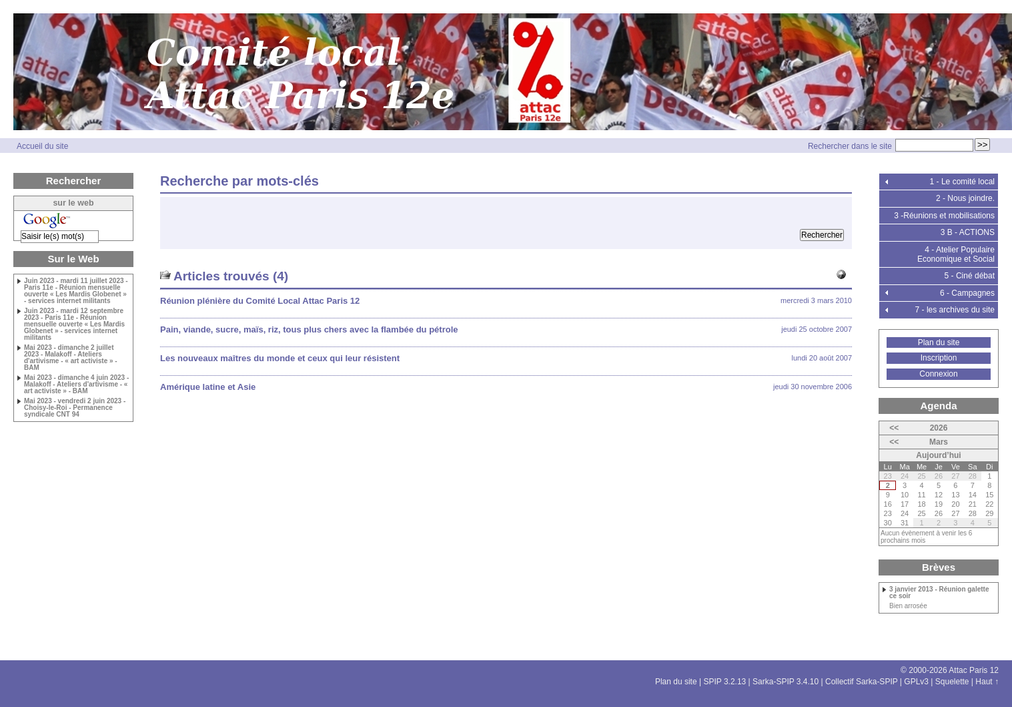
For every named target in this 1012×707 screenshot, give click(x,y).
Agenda (938, 405)
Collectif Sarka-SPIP (861, 681)
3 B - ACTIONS (968, 232)
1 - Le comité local (962, 181)
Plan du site (939, 342)
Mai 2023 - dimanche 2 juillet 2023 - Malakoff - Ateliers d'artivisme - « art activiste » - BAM (70, 357)
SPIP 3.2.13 (724, 681)
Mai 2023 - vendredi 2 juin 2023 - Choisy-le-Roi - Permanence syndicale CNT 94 (74, 408)
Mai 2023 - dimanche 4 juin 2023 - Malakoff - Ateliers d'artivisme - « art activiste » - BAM (76, 385)
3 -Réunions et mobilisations (944, 215)
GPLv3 (916, 681)
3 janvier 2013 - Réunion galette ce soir (939, 593)
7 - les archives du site (955, 309)
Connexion (938, 374)
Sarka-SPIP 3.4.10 (785, 681)
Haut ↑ (987, 681)
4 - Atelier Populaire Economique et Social (956, 254)
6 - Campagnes (967, 293)
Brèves (938, 567)
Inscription (939, 358)
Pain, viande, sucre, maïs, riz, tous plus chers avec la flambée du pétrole (309, 329)
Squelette (952, 681)
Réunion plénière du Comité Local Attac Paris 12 (260, 301)
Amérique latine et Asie (208, 387)
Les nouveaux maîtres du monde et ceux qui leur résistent (280, 358)
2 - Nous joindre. (965, 198)
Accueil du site (42, 146)
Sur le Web (73, 258)
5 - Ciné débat (970, 275)
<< (894, 428)
